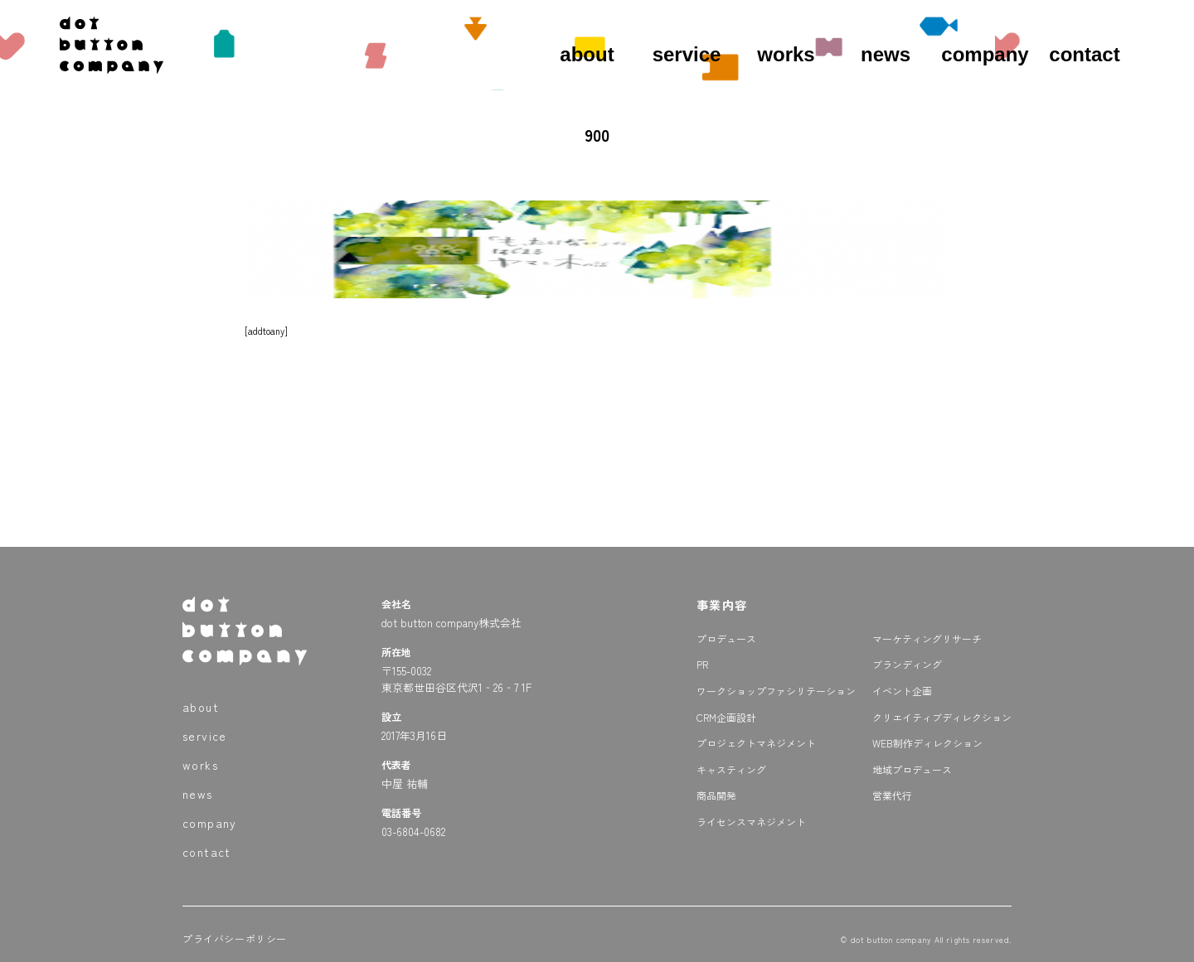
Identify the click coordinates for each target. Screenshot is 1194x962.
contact (1084, 54)
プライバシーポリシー (234, 938)
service (687, 54)
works (785, 54)
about (587, 54)
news (885, 54)
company (984, 54)
